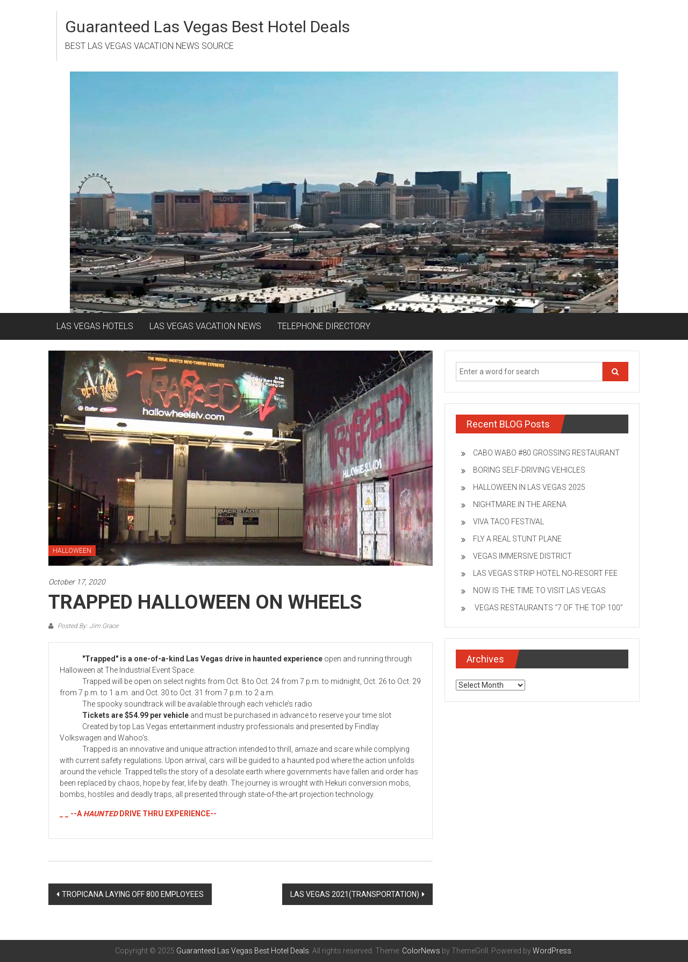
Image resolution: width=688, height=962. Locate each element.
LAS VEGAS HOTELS (94, 326)
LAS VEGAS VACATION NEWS (205, 326)
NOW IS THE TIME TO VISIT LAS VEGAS (539, 590)
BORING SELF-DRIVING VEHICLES (529, 470)
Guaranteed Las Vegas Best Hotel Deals (207, 26)
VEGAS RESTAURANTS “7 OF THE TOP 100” (548, 607)
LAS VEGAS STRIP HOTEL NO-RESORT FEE (545, 573)
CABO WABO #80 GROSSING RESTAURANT (546, 452)
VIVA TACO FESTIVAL (508, 521)
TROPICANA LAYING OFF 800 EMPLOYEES (133, 894)
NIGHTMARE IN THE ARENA (520, 504)
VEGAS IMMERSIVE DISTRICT (522, 556)
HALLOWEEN (72, 550)
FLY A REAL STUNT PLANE (517, 539)
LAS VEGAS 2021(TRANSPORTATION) (354, 894)
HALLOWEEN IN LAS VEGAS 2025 (529, 487)
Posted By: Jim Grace (87, 626)
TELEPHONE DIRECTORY (323, 326)
